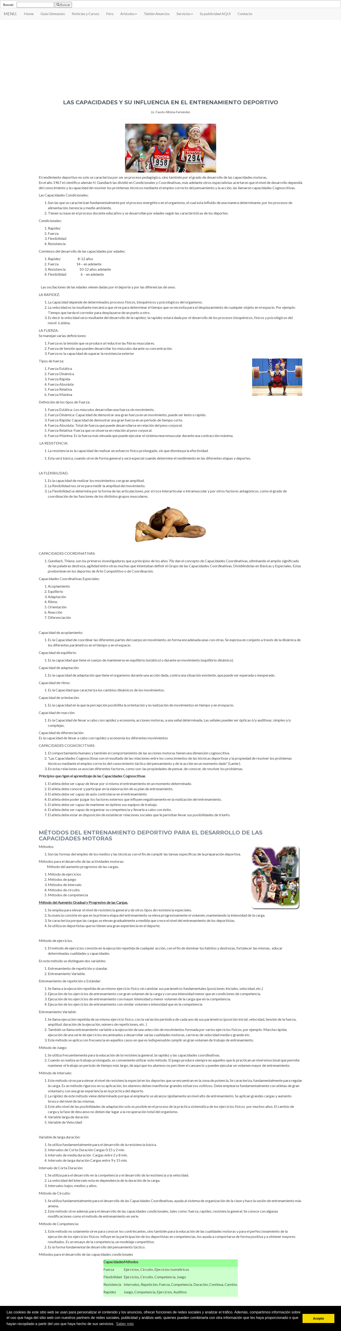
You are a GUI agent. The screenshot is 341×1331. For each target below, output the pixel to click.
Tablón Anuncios (157, 13)
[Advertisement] (170, 56)
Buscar (63, 5)
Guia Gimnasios (53, 13)
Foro (109, 13)
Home (29, 13)
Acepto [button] (318, 1318)
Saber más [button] (125, 1324)
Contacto (245, 13)
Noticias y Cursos (85, 13)
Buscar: (8, 5)
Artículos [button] (128, 13)
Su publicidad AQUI (215, 13)
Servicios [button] (185, 13)
